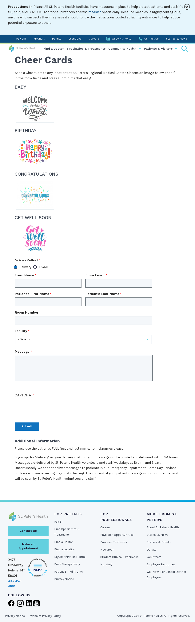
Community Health (122, 48)
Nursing (106, 564)
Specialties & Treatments (86, 48)
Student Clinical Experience (119, 557)
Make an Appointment (28, 546)
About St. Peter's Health (163, 527)
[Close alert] (187, 7)
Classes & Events (159, 542)
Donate (56, 38)
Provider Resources (113, 542)
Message (22, 351)
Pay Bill (21, 38)
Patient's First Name (32, 294)
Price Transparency (67, 564)
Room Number (26, 312)
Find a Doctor (53, 48)
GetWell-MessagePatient (35, 238)
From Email (95, 275)
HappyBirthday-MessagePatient (35, 151)
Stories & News (176, 38)
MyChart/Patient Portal (70, 557)
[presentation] (44, 409)
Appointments (121, 38)
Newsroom (107, 549)
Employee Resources (161, 564)
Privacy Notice (64, 579)
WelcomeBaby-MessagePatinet (35, 108)
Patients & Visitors (158, 48)
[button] (83, 339)
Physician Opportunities (116, 534)
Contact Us (151, 38)
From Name (24, 275)
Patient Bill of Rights (68, 571)
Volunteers (154, 557)
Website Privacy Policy (45, 616)
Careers (94, 38)
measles (94, 12)
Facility (21, 331)
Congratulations (35, 195)
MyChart (39, 38)
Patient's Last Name (102, 294)
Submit (26, 426)
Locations (75, 38)
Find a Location (64, 549)
